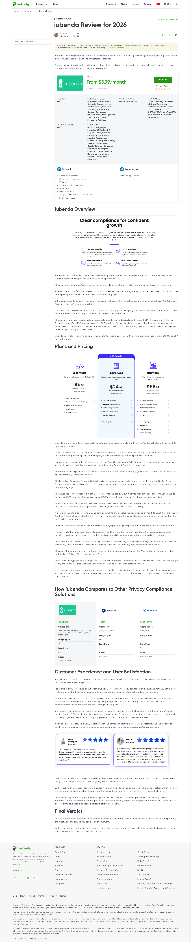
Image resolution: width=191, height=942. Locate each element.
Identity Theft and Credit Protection (155, 884)
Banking (58, 870)
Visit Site (163, 80)
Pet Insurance (144, 866)
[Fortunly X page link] (21, 877)
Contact (148, 4)
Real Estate (102, 884)
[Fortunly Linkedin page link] (28, 877)
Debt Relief (143, 861)
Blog (15, 896)
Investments (61, 879)
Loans (57, 857)
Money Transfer (145, 879)
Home (15, 11)
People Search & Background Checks (155, 888)
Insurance (59, 861)
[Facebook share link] (162, 35)
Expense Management (108, 875)
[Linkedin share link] (176, 35)
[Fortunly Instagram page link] (35, 877)
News (23, 896)
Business (59, 866)
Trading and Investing (148, 857)
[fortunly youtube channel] (158, 4)
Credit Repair (144, 852)
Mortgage (59, 884)
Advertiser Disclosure (116, 48)
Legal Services (104, 888)
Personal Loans (104, 857)
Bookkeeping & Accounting (110, 866)
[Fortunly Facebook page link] (15, 877)
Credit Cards (61, 852)
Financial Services (63, 875)
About (32, 896)
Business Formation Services (110, 870)
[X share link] (169, 35)
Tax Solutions (144, 875)
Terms (63, 896)
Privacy (53, 896)
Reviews (28, 11)
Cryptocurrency (104, 879)
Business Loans (104, 852)
